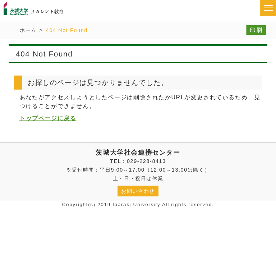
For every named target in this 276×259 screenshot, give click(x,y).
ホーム (28, 30)
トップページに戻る (47, 118)
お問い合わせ (138, 191)
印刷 (256, 30)
